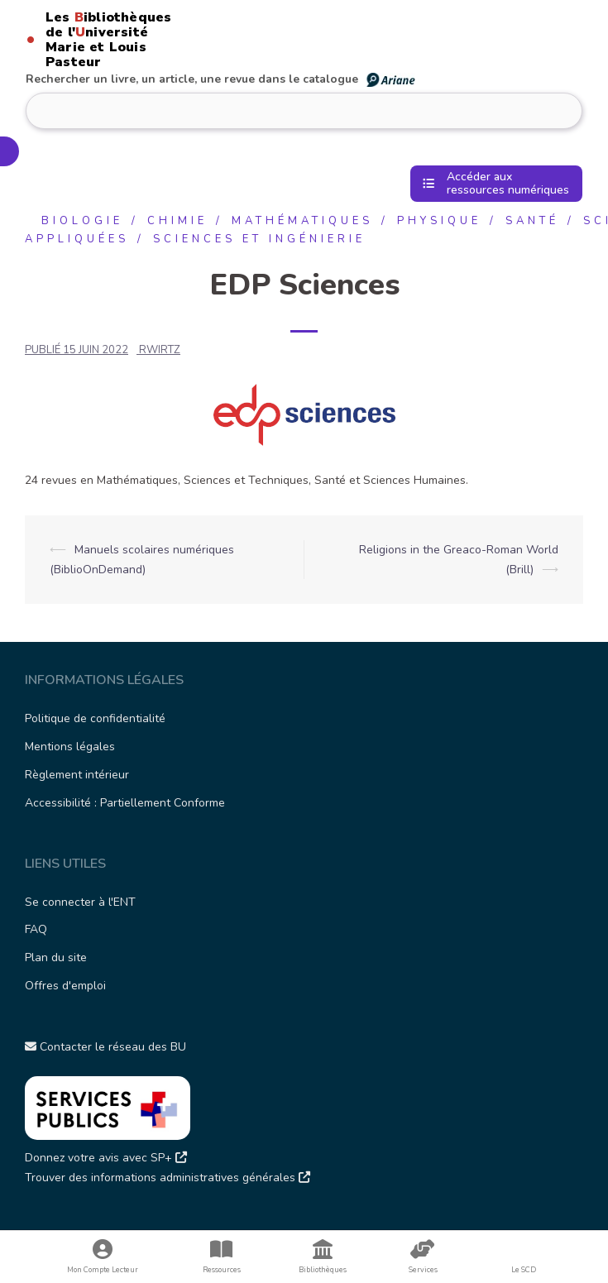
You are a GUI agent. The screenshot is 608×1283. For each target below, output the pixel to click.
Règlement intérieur (77, 775)
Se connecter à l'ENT (80, 902)
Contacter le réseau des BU (105, 1047)
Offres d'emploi (65, 985)
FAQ (36, 929)
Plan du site (56, 957)
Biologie (82, 220)
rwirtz (159, 349)
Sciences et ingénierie (259, 239)
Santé (532, 220)
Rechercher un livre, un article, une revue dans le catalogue (221, 79)
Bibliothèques (322, 1257)
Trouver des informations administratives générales (167, 1177)
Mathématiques (302, 220)
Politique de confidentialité (95, 718)
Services (423, 1257)
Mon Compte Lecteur (103, 1257)
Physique (439, 220)
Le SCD (523, 1270)
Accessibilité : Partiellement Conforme (125, 803)
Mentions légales (70, 746)
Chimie (177, 220)
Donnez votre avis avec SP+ (106, 1158)
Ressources (221, 1257)
